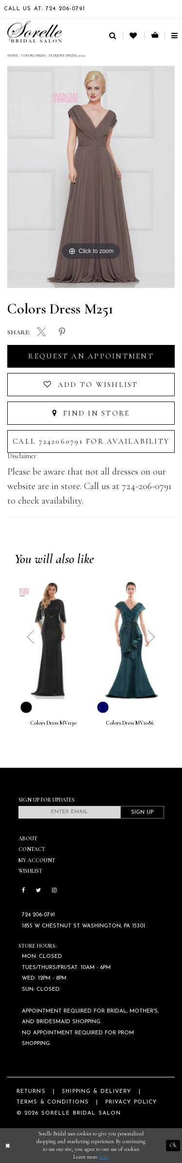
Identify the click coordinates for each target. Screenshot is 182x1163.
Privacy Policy (131, 1102)
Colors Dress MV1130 (53, 723)
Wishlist (30, 871)
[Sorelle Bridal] (34, 32)
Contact (31, 849)
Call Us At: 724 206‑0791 (44, 9)
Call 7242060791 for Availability (91, 441)
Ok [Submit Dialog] (173, 1145)
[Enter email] (69, 812)
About (27, 838)
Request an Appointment (91, 356)
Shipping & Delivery (96, 1091)
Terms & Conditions (53, 1102)
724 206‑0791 (38, 915)
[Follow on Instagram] (54, 891)
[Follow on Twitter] (38, 891)
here (103, 1157)
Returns (31, 1091)
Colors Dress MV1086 (129, 723)
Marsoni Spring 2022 (67, 55)
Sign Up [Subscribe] (142, 812)
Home (12, 55)
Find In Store (91, 413)
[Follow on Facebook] (23, 891)
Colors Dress (33, 55)
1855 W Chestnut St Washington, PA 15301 (83, 926)
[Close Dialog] (8, 1145)
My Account (36, 860)
